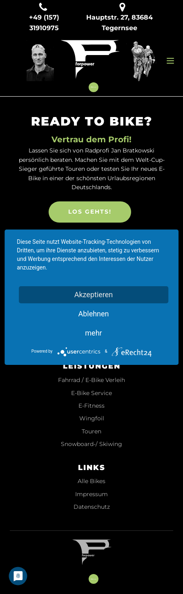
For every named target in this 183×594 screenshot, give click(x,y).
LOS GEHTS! (90, 211)
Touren (91, 431)
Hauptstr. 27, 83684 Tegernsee (119, 22)
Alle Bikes (91, 481)
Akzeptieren (93, 294)
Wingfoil (91, 418)
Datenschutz (92, 507)
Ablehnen (93, 313)
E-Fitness (91, 406)
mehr (93, 333)
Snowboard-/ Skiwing (91, 444)
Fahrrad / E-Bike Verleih (91, 380)
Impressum (91, 494)
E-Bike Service (91, 393)
